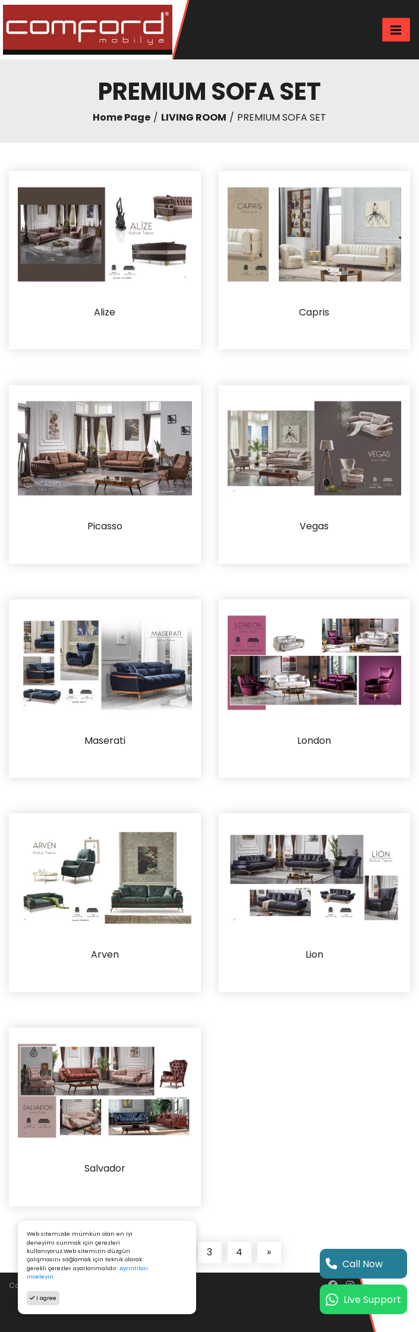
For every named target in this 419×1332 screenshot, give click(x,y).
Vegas (314, 526)
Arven (105, 955)
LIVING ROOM (193, 117)
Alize (104, 313)
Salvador (104, 1169)
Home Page (121, 117)
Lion (314, 955)
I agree (43, 1298)
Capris (314, 313)
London (314, 741)
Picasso (104, 526)
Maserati (104, 741)
